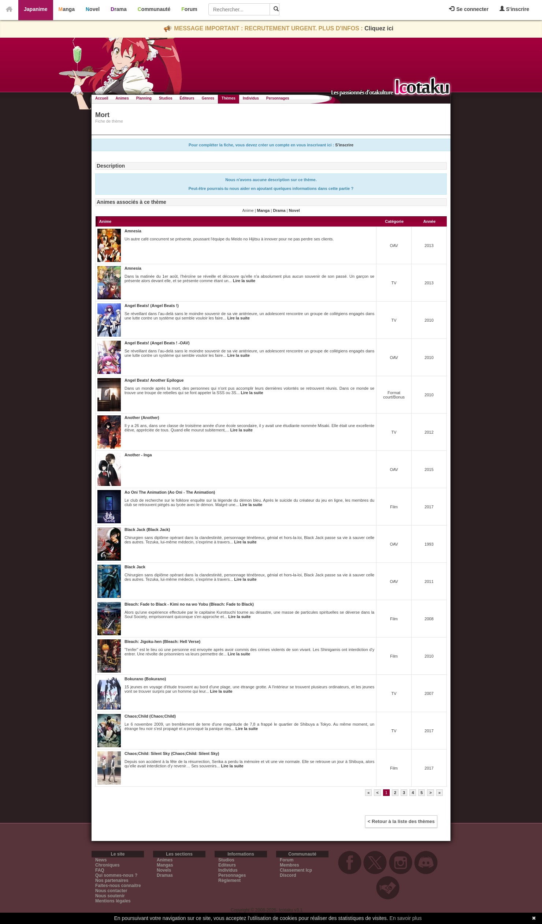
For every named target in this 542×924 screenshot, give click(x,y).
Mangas (165, 865)
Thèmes (228, 98)
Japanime (36, 9)
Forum (189, 9)
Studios (165, 98)
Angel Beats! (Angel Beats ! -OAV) (157, 343)
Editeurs (227, 865)
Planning (144, 98)
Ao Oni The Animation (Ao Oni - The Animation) (170, 492)
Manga (67, 9)
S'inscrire (514, 9)
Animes (122, 98)
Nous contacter (111, 890)
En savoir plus (406, 918)
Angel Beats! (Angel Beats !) (152, 305)
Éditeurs (187, 98)
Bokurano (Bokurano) (145, 679)
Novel (93, 9)
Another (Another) (142, 417)
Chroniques (107, 865)
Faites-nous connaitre (118, 885)
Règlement (229, 880)
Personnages (277, 98)
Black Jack (135, 567)
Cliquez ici (378, 28)
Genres (208, 98)
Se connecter (469, 9)
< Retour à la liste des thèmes (401, 821)
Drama (119, 9)
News (101, 860)
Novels (164, 870)
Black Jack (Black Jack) (147, 529)
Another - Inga (138, 455)
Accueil (101, 98)
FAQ (99, 870)
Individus (251, 98)
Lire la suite (244, 280)
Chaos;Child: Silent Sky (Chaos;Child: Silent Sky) (172, 753)
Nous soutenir (110, 895)
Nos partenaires (112, 880)
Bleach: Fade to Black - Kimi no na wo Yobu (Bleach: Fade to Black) (189, 604)
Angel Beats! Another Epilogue (154, 380)
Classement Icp (296, 870)
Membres (289, 865)
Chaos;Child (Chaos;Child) (150, 716)
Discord (288, 875)
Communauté (154, 9)
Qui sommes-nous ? (116, 875)
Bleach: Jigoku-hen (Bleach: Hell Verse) (162, 641)
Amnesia (133, 231)
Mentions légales (113, 901)
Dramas (165, 875)
